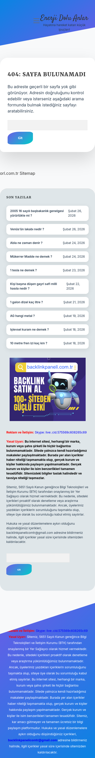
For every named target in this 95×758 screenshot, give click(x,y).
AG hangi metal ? (22, 316)
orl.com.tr (9, 173)
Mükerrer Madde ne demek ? (31, 256)
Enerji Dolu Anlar (64, 18)
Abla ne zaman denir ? (26, 243)
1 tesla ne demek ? (23, 270)
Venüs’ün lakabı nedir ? (27, 229)
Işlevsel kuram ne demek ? (29, 329)
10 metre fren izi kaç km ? (28, 343)
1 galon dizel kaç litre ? (26, 302)
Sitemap (27, 173)
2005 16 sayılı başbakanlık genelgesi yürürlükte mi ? (37, 213)
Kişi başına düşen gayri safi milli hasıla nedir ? (33, 286)
